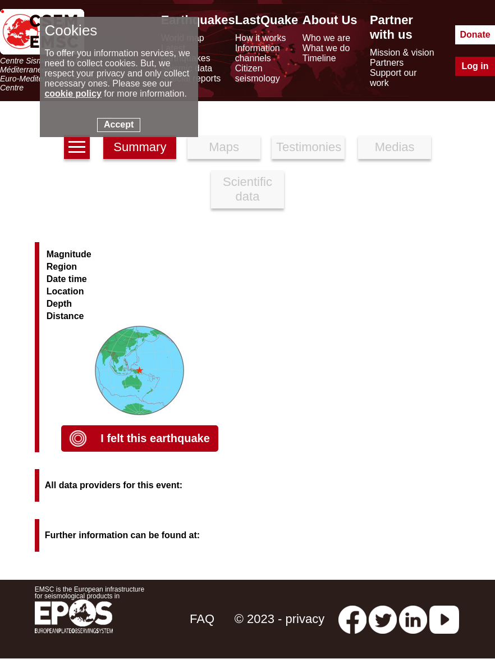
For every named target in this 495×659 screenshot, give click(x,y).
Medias (395, 147)
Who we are (326, 38)
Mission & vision (402, 52)
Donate (475, 34)
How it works (260, 38)
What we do (326, 48)
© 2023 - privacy (280, 619)
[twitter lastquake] (383, 619)
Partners (387, 62)
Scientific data (247, 189)
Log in (475, 66)
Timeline (319, 58)
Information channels (257, 53)
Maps (224, 147)
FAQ (202, 619)
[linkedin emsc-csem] (413, 619)
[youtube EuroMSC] (444, 619)
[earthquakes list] (77, 147)
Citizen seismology (257, 73)
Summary (139, 147)
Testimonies (308, 147)
